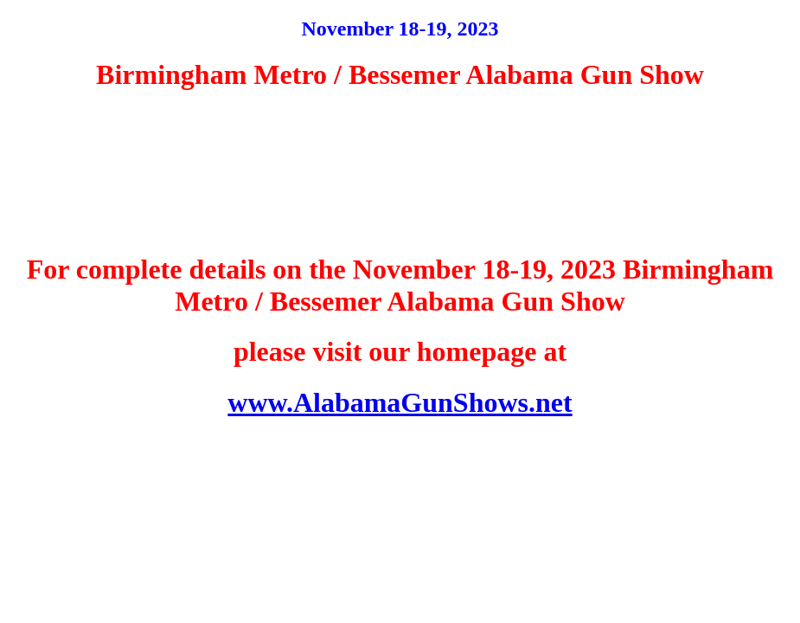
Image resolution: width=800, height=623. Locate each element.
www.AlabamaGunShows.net (399, 402)
